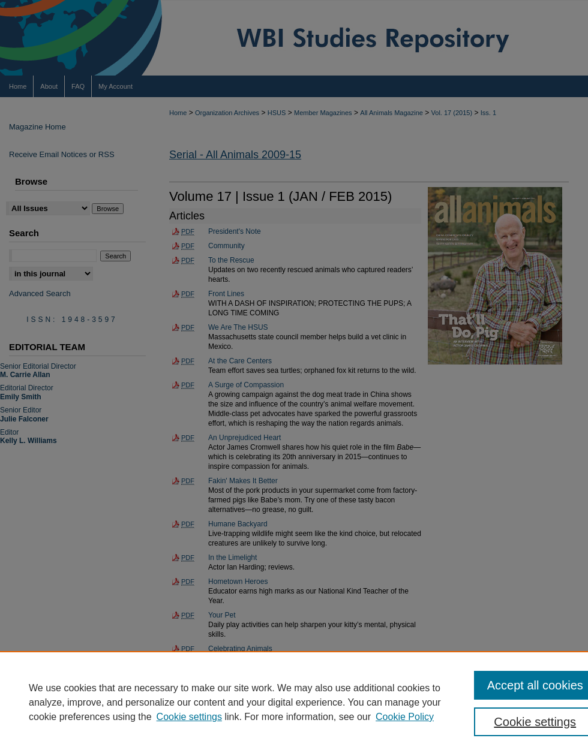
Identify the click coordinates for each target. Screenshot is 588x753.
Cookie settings (189, 717)
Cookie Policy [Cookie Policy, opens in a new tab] (405, 717)
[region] (294, 702)
